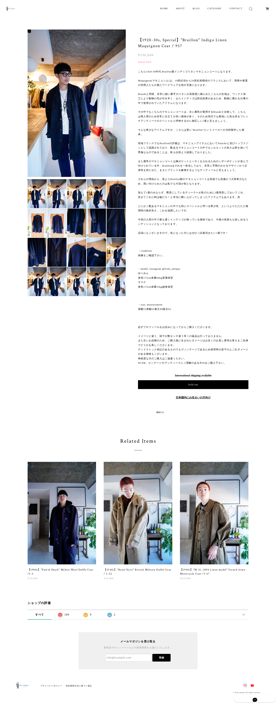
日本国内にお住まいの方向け (193, 397)
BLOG (196, 8)
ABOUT (180, 8)
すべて (39, 614)
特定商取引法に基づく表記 (79, 686)
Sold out (193, 384)
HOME (164, 8)
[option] (77, 103)
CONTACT (235, 8)
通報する (160, 412)
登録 (161, 657)
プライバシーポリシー (51, 686)
